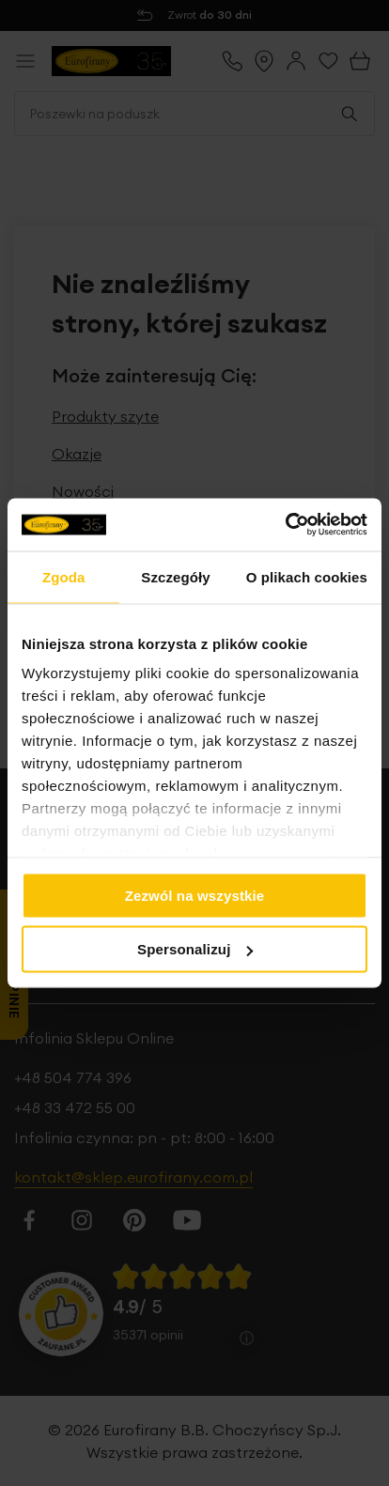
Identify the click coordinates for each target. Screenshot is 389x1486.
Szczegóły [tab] (175, 576)
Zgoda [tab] (64, 576)
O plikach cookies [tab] (306, 576)
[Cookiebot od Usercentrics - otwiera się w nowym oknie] (285, 525)
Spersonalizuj (195, 949)
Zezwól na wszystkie (195, 895)
